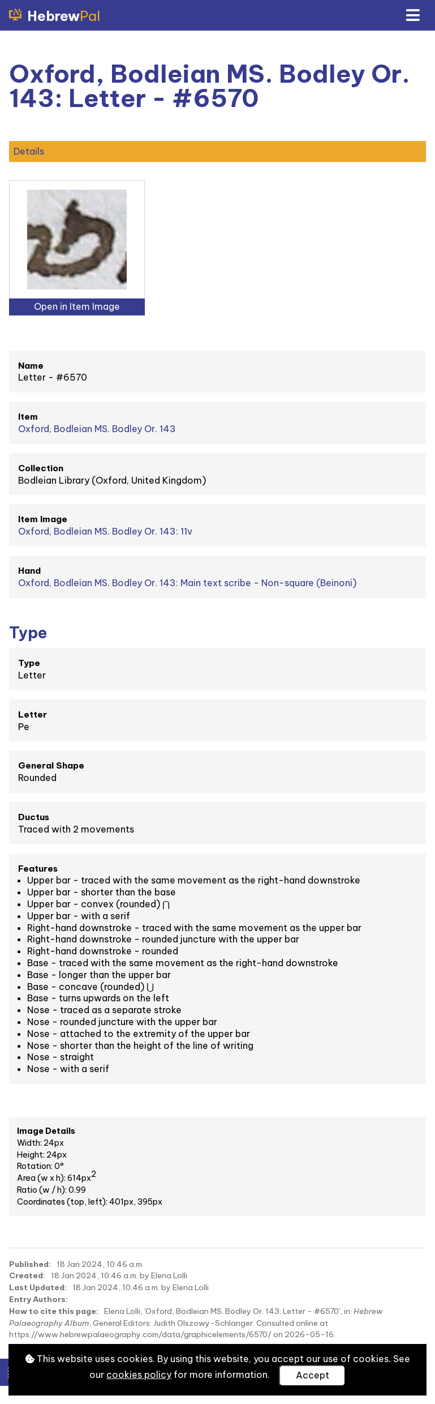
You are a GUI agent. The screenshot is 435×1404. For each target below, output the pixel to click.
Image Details (46, 1131)
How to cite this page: (53, 1311)
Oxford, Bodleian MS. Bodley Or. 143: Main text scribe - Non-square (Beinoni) (187, 582)
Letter (32, 714)
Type (29, 663)
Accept (312, 1375)
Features (38, 868)
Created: (27, 1275)
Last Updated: (38, 1287)
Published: (30, 1264)
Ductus (33, 817)
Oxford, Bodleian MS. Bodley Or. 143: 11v (105, 531)
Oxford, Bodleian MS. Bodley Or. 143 (97, 428)
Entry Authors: (38, 1299)
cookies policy (138, 1374)
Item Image (42, 519)
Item (28, 416)
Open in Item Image (77, 306)
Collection (40, 468)
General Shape (51, 765)
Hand (29, 570)
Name (31, 365)
